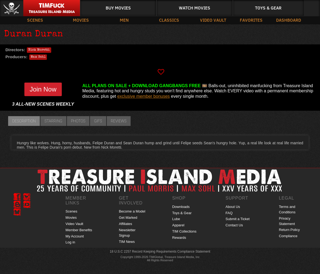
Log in (70, 242)
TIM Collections (184, 231)
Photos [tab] (78, 121)
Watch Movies (194, 8)
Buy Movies (118, 8)
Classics (169, 20)
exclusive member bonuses (143, 96)
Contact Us (234, 225)
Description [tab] (24, 121)
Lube (176, 219)
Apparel (178, 225)
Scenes (35, 20)
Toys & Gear (268, 8)
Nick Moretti (39, 50)
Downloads (180, 207)
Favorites (251, 20)
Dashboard (288, 20)
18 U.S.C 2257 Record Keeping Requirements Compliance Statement (160, 251)
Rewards (179, 238)
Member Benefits (79, 230)
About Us (232, 207)
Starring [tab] (53, 121)
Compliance (288, 236)
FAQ (228, 213)
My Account (75, 236)
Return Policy (289, 230)
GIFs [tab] (98, 121)
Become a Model (132, 211)
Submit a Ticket (237, 219)
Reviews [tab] (119, 121)
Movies (81, 20)
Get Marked (128, 218)
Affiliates (125, 224)
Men (124, 20)
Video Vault (213, 20)
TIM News (127, 242)
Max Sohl (38, 57)
